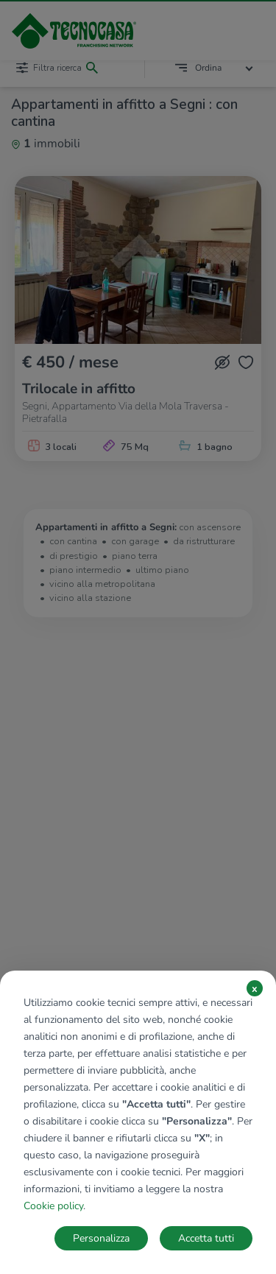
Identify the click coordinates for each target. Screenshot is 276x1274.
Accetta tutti (206, 1238)
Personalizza (101, 1238)
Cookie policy (53, 1206)
